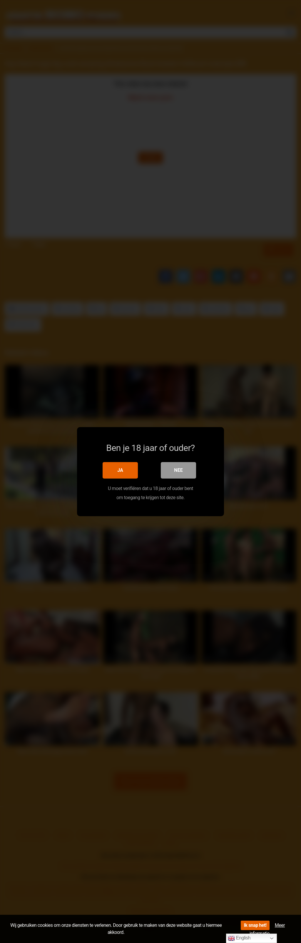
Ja (120, 470)
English (239, 938)
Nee (178, 470)
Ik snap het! (255, 925)
